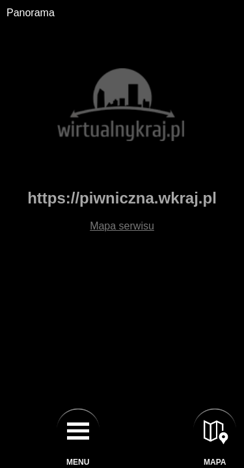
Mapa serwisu (122, 225)
